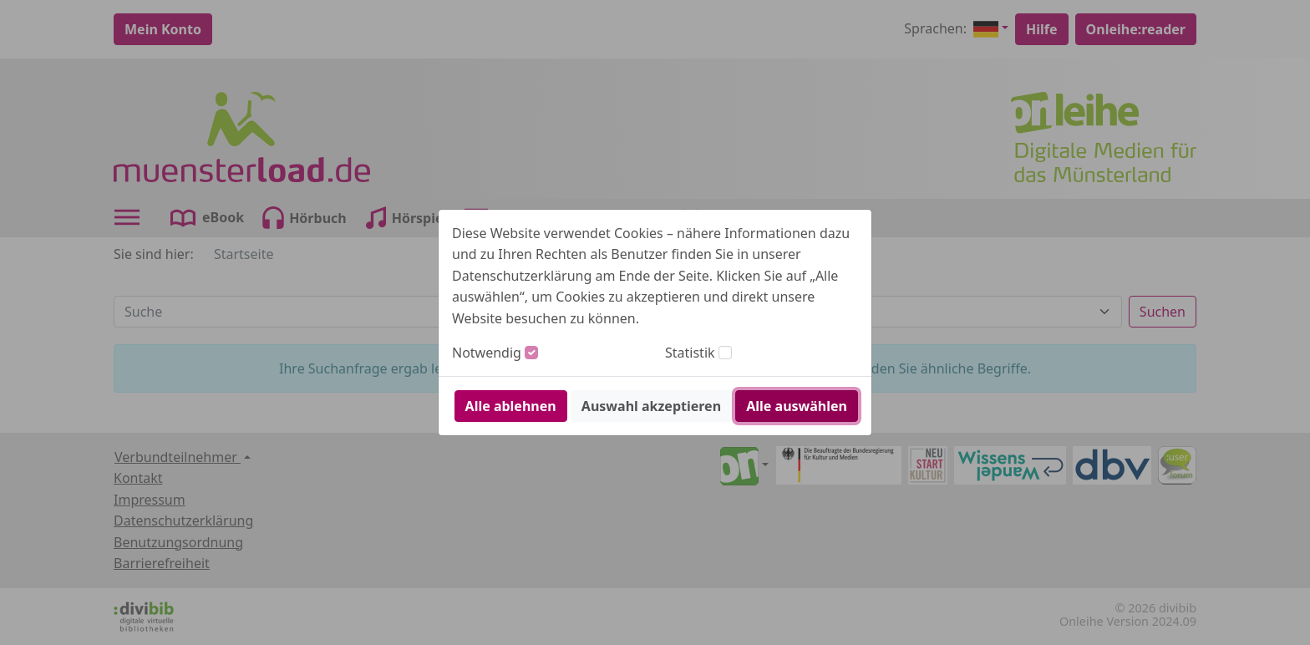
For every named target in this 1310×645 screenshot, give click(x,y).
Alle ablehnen (510, 406)
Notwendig (486, 352)
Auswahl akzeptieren (651, 406)
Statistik (690, 352)
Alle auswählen (796, 406)
